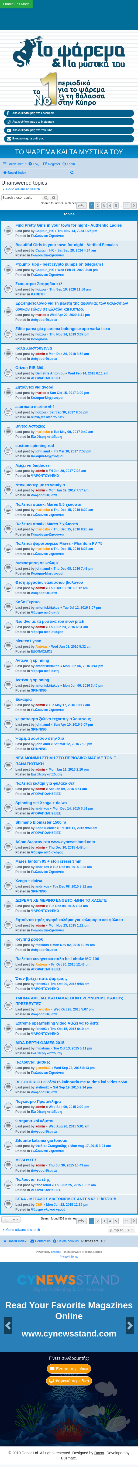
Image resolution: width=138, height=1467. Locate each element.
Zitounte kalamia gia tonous (41, 1140)
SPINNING (39, 690)
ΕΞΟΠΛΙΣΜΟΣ (41, 651)
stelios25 (43, 1087)
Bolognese (39, 339)
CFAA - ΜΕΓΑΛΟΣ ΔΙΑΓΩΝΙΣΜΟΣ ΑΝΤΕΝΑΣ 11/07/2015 (65, 1199)
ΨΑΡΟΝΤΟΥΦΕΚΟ (45, 476)
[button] (81, 205)
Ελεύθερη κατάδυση (46, 437)
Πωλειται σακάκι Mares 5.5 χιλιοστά (48, 504)
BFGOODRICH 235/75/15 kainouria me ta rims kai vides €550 (71, 1082)
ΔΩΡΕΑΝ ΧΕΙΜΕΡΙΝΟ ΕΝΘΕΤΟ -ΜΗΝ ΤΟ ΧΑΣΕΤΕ (61, 900)
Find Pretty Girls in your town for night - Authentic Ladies (68, 225)
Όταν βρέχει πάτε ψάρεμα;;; (41, 978)
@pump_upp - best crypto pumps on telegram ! (59, 264)
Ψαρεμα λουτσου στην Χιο (39, 738)
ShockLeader (46, 828)
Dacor (99, 1453)
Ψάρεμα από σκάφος (47, 632)
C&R (39, 1205)
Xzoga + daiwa (28, 881)
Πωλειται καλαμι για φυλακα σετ (45, 783)
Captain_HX (45, 231)
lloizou (41, 289)
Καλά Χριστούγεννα (33, 348)
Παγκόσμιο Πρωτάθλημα (38, 1101)
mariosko (43, 432)
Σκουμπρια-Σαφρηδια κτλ (39, 284)
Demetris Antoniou (50, 373)
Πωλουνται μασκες (32, 1062)
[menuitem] (33, 164)
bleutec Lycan (28, 641)
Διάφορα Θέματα (44, 320)
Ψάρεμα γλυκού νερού (48, 1209)
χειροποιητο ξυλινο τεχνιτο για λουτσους (53, 719)
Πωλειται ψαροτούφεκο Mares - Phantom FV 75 (58, 543)
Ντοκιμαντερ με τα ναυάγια (40, 485)
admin (40, 354)
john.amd (43, 451)
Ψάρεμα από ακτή (45, 612)
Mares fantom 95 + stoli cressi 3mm (48, 861)
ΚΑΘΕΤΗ (38, 294)
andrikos (42, 808)
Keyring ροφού (29, 939)
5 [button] (116, 205)
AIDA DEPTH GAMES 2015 (39, 1043)
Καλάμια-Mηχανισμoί (47, 398)
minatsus (43, 1048)
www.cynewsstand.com (69, 1333)
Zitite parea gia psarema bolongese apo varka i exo (62, 329)
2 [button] (98, 205)
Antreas (42, 646)
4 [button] (110, 205)
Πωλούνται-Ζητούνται (47, 236)
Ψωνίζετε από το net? (47, 417)
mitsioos (42, 945)
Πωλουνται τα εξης (32, 1179)
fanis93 (41, 984)
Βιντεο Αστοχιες (30, 426)
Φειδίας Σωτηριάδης (51, 1146)
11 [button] (127, 205)
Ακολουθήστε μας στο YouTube (29, 130)
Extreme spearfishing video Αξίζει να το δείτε (57, 1023)
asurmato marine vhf (34, 407)
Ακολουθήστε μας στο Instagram (30, 121)
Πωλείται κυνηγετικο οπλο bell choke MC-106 (57, 959)
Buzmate (68, 1458)
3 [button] (104, 205)
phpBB (55, 1251)
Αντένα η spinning (32, 680)
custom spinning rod (34, 446)
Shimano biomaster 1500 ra (40, 822)
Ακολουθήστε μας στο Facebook (30, 113)
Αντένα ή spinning (32, 660)
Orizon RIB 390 (29, 368)
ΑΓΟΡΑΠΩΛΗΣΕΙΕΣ (46, 378)
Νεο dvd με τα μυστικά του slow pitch (49, 621)
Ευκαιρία (23, 699)
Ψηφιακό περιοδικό (69, 1380)
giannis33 (43, 1068)
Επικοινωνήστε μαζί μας (25, 138)
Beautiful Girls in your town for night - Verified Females (66, 245)
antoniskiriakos (48, 607)
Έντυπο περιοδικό (69, 1368)
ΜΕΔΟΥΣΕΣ (26, 1160)
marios (41, 315)
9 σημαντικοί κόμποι (34, 1121)
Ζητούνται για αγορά (34, 387)
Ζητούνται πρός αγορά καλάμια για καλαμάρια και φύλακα (69, 920)
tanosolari (43, 1185)
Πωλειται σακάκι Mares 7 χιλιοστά (46, 524)
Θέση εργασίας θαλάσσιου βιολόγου (49, 582)
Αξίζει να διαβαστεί (33, 465)
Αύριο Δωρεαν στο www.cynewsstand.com (55, 842)
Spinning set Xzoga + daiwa (41, 803)
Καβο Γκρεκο (27, 602)
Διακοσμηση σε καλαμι (36, 563)
